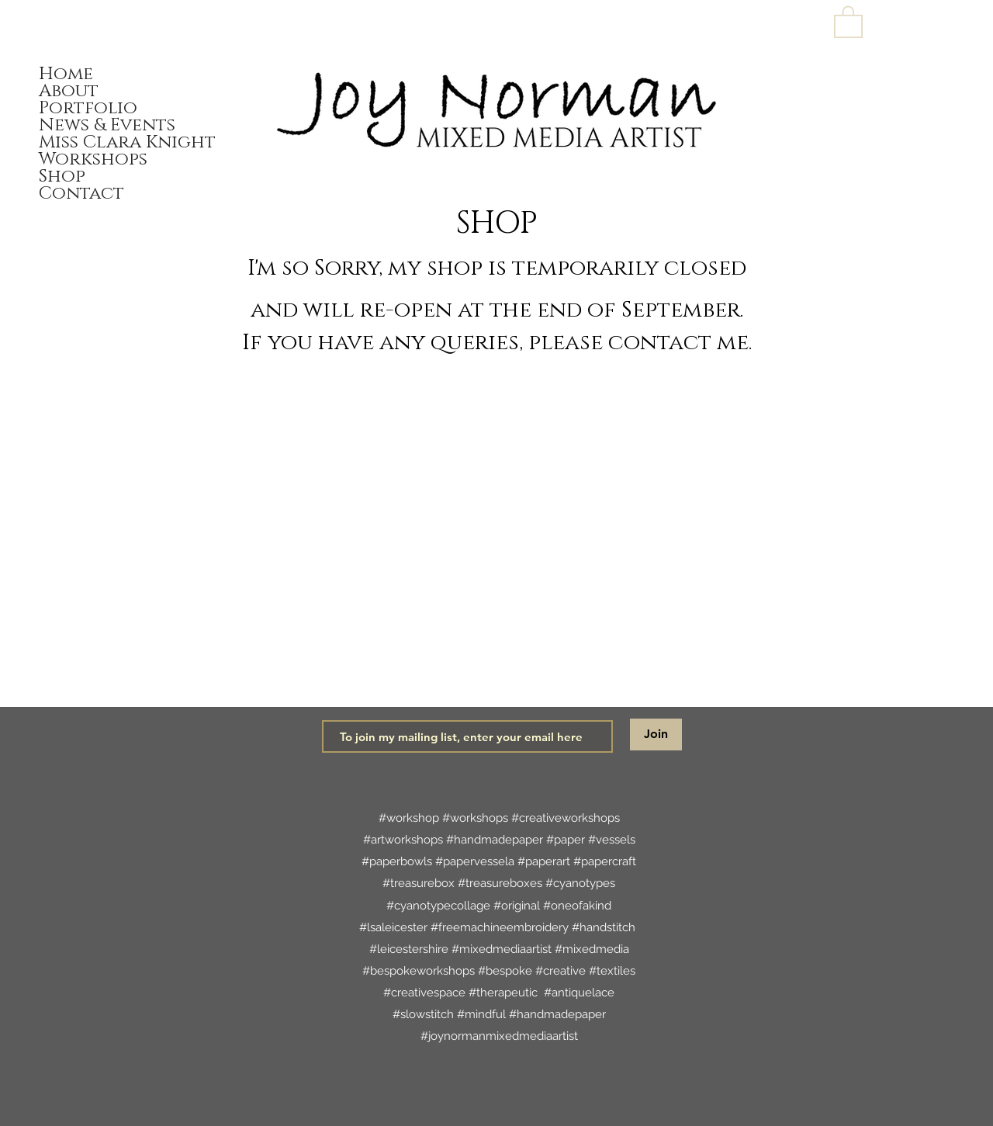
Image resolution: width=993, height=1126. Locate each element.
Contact (81, 194)
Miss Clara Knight (126, 142)
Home (66, 74)
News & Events (107, 125)
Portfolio (88, 108)
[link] (848, 21)
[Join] (656, 734)
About (69, 91)
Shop (62, 176)
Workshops (93, 159)
